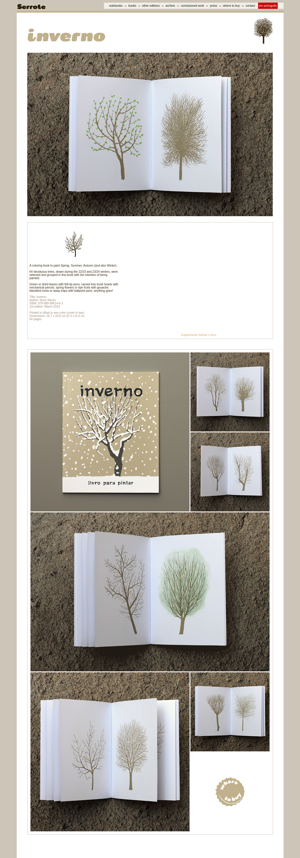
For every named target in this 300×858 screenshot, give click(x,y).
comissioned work (192, 5)
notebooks (115, 5)
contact (250, 5)
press (213, 5)
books (132, 5)
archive (170, 5)
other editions (151, 5)
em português (268, 5)
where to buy (231, 5)
